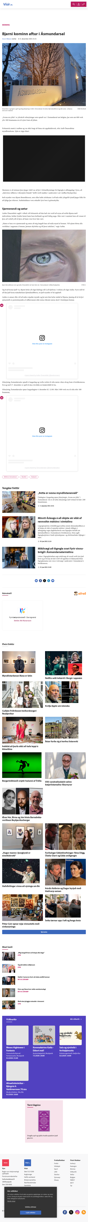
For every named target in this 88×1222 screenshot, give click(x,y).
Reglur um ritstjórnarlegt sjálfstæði (10, 1173)
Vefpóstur (27, 1191)
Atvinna (72, 1169)
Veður (72, 1175)
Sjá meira (44, 932)
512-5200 (30, 1172)
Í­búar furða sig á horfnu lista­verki (61, 742)
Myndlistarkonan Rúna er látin (17, 676)
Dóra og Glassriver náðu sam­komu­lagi (32, 989)
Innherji (72, 1163)
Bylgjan (72, 1177)
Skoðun (56, 1175)
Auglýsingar (28, 1174)
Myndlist (24, 477)
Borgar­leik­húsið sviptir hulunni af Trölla (22, 781)
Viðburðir (73, 1172)
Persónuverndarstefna (9, 1176)
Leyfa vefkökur (43, 1212)
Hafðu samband (29, 1177)
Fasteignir (73, 1166)
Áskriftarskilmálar (30, 1183)
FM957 (72, 1180)
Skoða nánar (11, 1207)
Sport (56, 1169)
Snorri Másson (7, 39)
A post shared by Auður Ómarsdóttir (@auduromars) (42, 375)
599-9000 (8, 1185)
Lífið (55, 1172)
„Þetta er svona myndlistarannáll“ (58, 493)
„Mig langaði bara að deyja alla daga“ (31, 953)
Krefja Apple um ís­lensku (57, 706)
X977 (72, 1183)
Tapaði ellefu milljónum (26, 965)
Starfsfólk (27, 1185)
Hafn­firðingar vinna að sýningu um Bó (21, 886)
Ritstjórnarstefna (30, 1180)
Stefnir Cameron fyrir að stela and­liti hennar (34, 977)
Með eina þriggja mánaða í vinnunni (31, 1001)
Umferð (27, 1188)
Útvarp (56, 1180)
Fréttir (56, 1163)
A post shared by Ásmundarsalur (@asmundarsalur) (42, 468)
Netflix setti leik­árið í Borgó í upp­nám (63, 678)
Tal (71, 1186)
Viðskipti (57, 1166)
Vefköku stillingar (17, 1212)
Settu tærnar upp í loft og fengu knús (63, 921)
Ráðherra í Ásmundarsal (10, 477)
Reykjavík (34, 477)
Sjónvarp (57, 1177)
